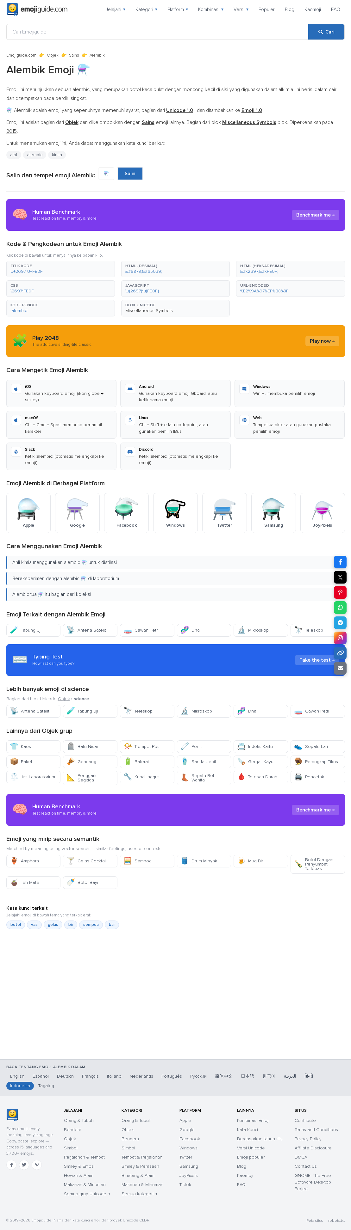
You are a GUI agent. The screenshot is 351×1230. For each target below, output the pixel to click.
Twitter (185, 1157)
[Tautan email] (340, 668)
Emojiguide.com (21, 55)
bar (112, 924)
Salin (130, 173)
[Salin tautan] (340, 653)
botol (15, 924)
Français (90, 1076)
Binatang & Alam (138, 1175)
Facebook (189, 1138)
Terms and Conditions (316, 1129)
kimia (57, 154)
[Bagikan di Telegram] (340, 622)
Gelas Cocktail (86, 861)
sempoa (91, 924)
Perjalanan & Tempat (84, 1157)
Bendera (72, 1129)
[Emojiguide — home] (37, 9)
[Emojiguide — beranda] (12, 1115)
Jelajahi (115, 9)
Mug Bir (250, 861)
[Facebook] (11, 1165)
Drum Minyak (198, 861)
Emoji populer (251, 1157)
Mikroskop (253, 630)
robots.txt (336, 1220)
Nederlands (141, 1076)
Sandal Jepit (198, 761)
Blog (289, 9)
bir (70, 924)
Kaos (20, 746)
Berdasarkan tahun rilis (260, 1138)
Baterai (136, 761)
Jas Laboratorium (32, 777)
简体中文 (224, 1076)
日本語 (247, 1076)
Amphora (24, 861)
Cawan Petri (141, 630)
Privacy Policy (308, 1138)
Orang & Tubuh (79, 1120)
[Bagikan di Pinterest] (340, 592)
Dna (190, 630)
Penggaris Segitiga (81, 778)
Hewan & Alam (78, 1175)
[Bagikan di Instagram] (340, 638)
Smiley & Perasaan (140, 1166)
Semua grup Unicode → (87, 1193)
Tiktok (185, 1184)
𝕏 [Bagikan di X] (340, 577)
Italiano (114, 1076)
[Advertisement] (175, 1023)
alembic (34, 154)
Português (171, 1076)
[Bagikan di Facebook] (340, 562)
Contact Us (306, 1166)
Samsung (188, 1166)
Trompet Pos (141, 746)
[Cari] (326, 32)
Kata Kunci (247, 1129)
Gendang (81, 761)
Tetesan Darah (257, 777)
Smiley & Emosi (79, 1166)
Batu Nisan (82, 746)
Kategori (146, 9)
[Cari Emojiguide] (157, 32)
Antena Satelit (86, 630)
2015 (11, 131)
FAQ (335, 9)
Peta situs (314, 1220)
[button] (60, 269)
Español (41, 1076)
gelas (53, 924)
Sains (74, 55)
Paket (21, 761)
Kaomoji (312, 9)
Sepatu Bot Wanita (197, 778)
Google (187, 1129)
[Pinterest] (37, 1165)
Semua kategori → (139, 1193)
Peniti (191, 746)
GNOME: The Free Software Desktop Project (313, 1182)
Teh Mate (24, 882)
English (17, 1076)
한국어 (269, 1076)
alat (13, 154)
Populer (267, 9)
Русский (198, 1076)
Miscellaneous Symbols (149, 310)
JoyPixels (188, 1175)
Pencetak (309, 777)
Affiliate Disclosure (313, 1148)
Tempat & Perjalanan (142, 1157)
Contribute (305, 1120)
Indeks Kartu (255, 746)
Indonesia (20, 1085)
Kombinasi (210, 9)
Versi (241, 9)
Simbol (71, 1148)
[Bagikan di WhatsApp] (340, 607)
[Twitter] (24, 1165)
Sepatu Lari (311, 746)
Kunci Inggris (141, 777)
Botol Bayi (82, 882)
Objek (53, 55)
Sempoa (137, 861)
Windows (188, 1148)
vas (34, 924)
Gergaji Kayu (255, 761)
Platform (177, 9)
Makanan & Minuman (85, 1184)
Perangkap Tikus (316, 761)
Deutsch (65, 1076)
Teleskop (308, 630)
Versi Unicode (251, 1148)
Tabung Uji (25, 630)
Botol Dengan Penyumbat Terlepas (313, 864)
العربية (290, 1076)
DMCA (301, 1157)
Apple (185, 1120)
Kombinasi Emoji (253, 1120)
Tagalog (46, 1085)
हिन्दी (308, 1076)
